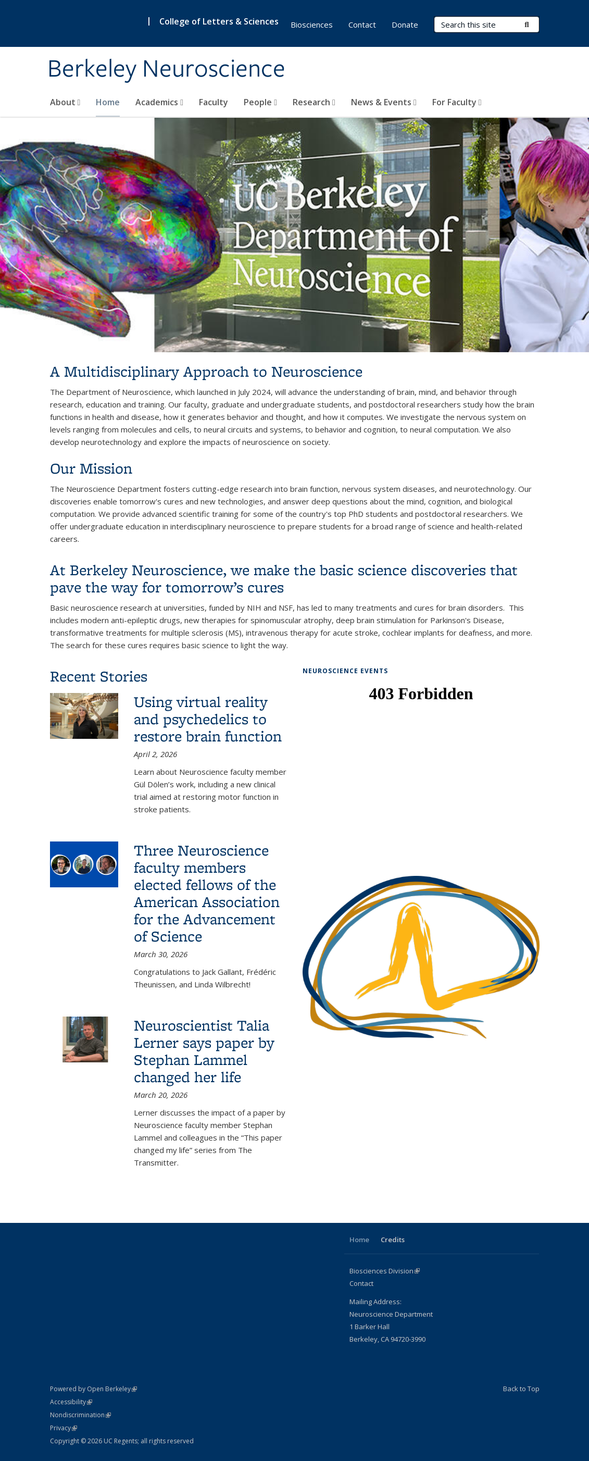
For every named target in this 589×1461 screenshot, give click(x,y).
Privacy (63, 1427)
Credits (393, 1239)
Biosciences (312, 24)
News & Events (384, 102)
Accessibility (71, 1401)
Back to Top (521, 1388)
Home (108, 102)
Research (314, 102)
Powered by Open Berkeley (93, 1388)
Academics (159, 102)
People (260, 102)
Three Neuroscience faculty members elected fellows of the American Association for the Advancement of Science (207, 893)
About (65, 102)
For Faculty (457, 102)
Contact (362, 24)
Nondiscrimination (80, 1414)
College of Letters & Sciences (219, 21)
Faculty (213, 102)
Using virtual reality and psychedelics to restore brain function (208, 718)
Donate (405, 24)
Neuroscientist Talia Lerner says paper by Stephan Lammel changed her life (204, 1051)
